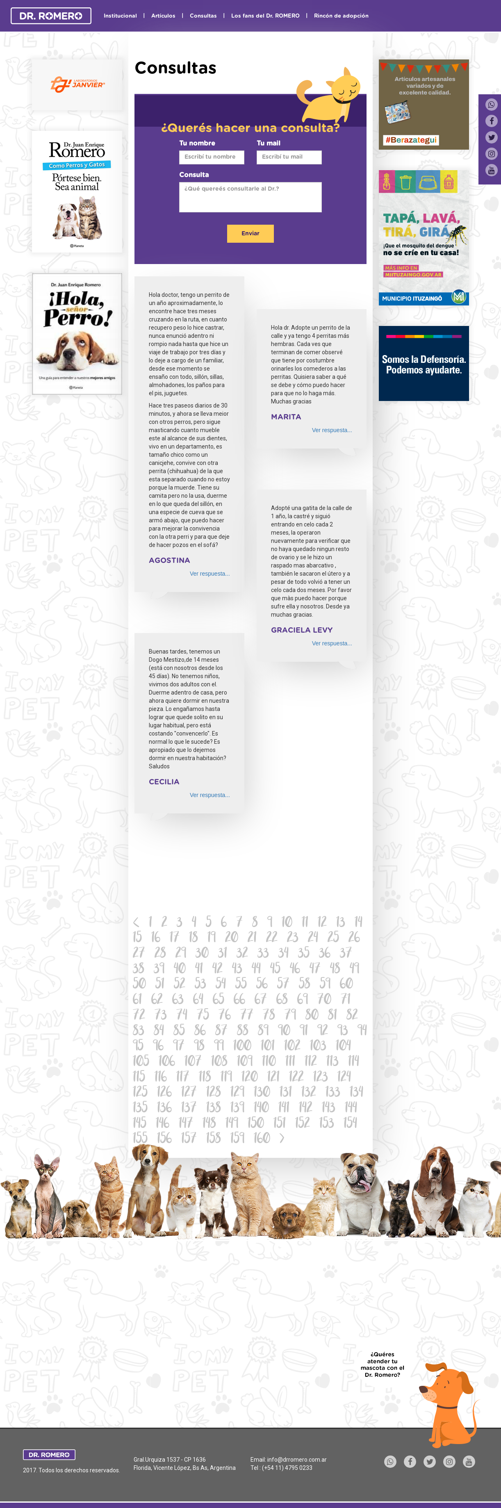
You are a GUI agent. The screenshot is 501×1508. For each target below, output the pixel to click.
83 (138, 1031)
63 (178, 1000)
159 (237, 1139)
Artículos (163, 16)
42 (217, 969)
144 (351, 1108)
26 (354, 938)
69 (302, 1000)
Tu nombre (197, 143)
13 (340, 923)
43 (237, 969)
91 (304, 1031)
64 (198, 1000)
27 (139, 954)
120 (249, 1078)
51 (159, 985)
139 (237, 1108)
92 (322, 1031)
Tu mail (268, 143)
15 (137, 938)
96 (158, 1047)
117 (182, 1078)
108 (219, 1062)
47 (315, 969)
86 (200, 1031)
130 (262, 1093)
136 (164, 1108)
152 (302, 1124)
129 (237, 1093)
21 (252, 938)
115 (139, 1078)
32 (242, 954)
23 (292, 938)
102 (292, 1047)
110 (269, 1062)
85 (179, 1031)
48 (335, 969)
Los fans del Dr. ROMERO (265, 16)
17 (175, 938)
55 (241, 985)
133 (333, 1093)
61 (137, 1000)
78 (269, 1016)
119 (226, 1078)
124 (344, 1078)
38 (138, 969)
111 (290, 1062)
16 (155, 938)
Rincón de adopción (341, 16)
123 (320, 1078)
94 (362, 1031)
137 (189, 1108)
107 (193, 1062)
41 (199, 969)
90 (284, 1031)
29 (180, 954)
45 (275, 969)
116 (161, 1078)
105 (141, 1062)
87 (221, 1031)
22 (272, 938)
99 (219, 1047)
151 (279, 1124)
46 (295, 969)
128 (213, 1093)
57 (283, 985)
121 (273, 1078)
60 (346, 985)
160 (262, 1139)
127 (189, 1093)
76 (225, 1016)
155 (140, 1139)
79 (290, 1016)
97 (178, 1047)
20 (231, 938)
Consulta (194, 175)
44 (256, 969)
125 (140, 1093)
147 (186, 1124)
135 (140, 1108)
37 (346, 954)
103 (318, 1047)
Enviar (250, 234)
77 (246, 1016)
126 (164, 1093)
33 (263, 954)
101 (268, 1047)
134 (356, 1093)
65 (218, 1000)
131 (286, 1093)
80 (312, 1016)
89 (263, 1031)
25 (333, 938)
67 (261, 1000)
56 (262, 985)
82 (352, 1016)
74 (181, 1016)
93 (342, 1031)
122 (296, 1078)
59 (325, 985)
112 (311, 1062)
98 (199, 1047)
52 (179, 985)
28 (160, 954)
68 (282, 1000)
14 (358, 923)
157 (189, 1139)
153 (326, 1124)
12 (322, 923)
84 (159, 1031)
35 (304, 954)
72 (139, 1016)
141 (283, 1108)
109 (245, 1062)
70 (324, 1000)
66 (239, 1000)
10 (287, 923)
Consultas (203, 16)
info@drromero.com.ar (297, 1459)
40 (180, 969)
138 (213, 1108)
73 (161, 1016)
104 (343, 1047)
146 (162, 1124)
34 (283, 954)
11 (305, 923)
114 (353, 1062)
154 (350, 1124)
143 (328, 1108)
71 (346, 1000)
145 (139, 1124)
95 (138, 1047)
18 (193, 938)
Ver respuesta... (210, 573)
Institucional (120, 16)
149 (231, 1124)
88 (242, 1031)
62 (157, 1000)
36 (324, 954)
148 (209, 1124)
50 (139, 985)
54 (221, 985)
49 (354, 969)
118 (205, 1078)
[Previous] (136, 924)
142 (305, 1108)
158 (213, 1139)
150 (256, 1124)
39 (159, 969)
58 (304, 985)
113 (332, 1062)
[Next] (282, 1140)
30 (202, 954)
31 (222, 954)
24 (313, 938)
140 (261, 1108)
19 (211, 938)
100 (242, 1047)
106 (167, 1062)
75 (203, 1016)
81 (332, 1016)
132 (308, 1093)
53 (200, 985)
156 (164, 1139)
